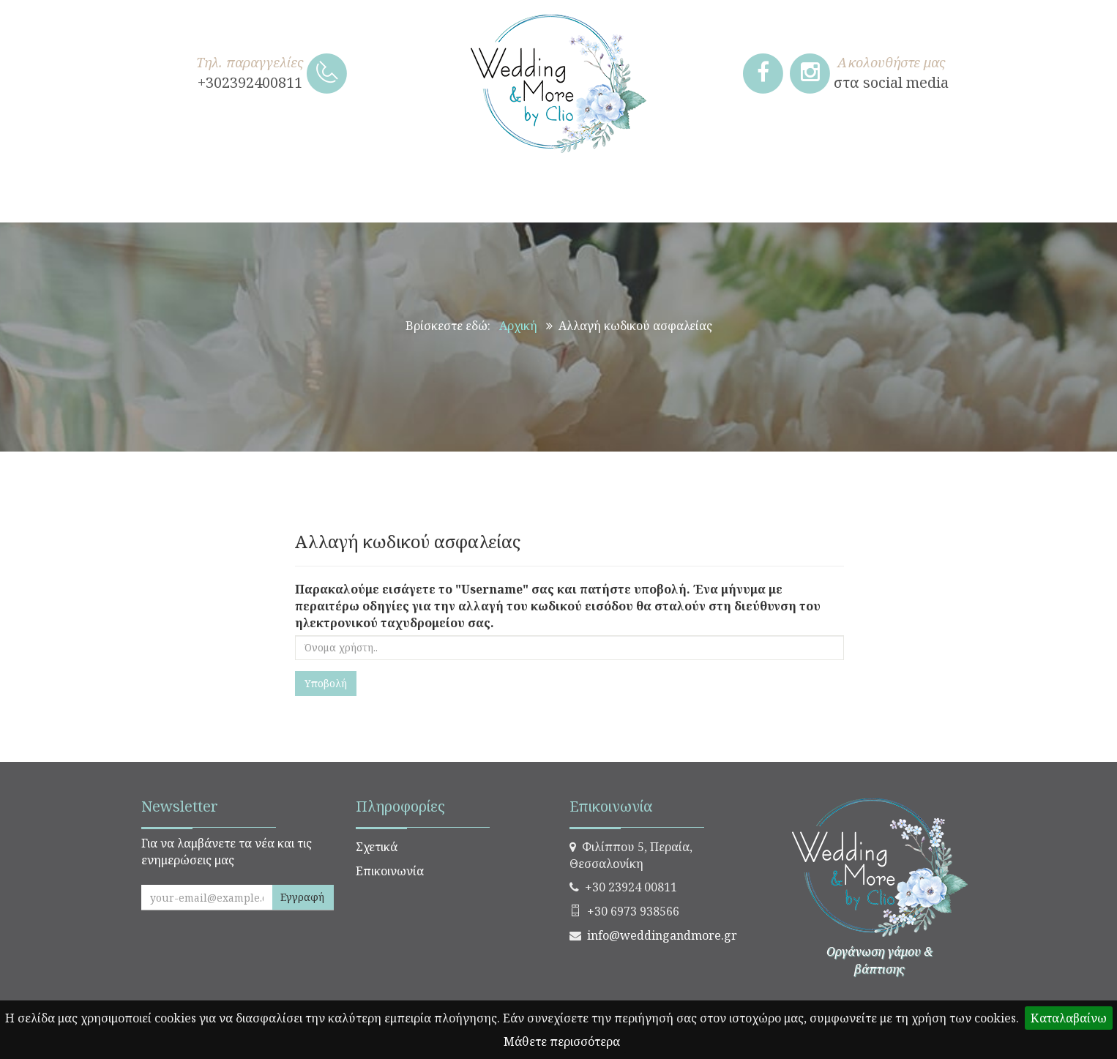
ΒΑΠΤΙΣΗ (455, 193)
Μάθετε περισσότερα (562, 1041)
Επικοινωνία (390, 871)
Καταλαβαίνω (1069, 1018)
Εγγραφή (302, 897)
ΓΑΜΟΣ (364, 193)
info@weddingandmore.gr (662, 935)
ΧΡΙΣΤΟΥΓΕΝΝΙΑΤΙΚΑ (709, 193)
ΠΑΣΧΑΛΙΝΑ (856, 193)
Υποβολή (326, 683)
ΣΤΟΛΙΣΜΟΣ (563, 193)
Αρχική (518, 326)
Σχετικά (376, 847)
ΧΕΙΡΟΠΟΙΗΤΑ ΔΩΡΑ (237, 193)
